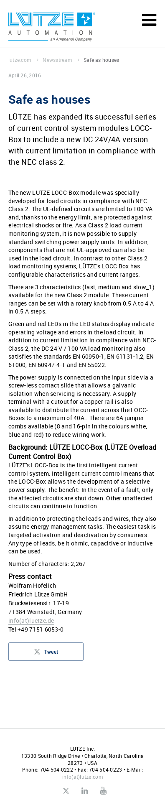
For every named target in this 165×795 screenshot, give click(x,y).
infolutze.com (82, 776)
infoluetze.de (31, 620)
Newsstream (61, 59)
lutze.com (23, 59)
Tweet (46, 654)
